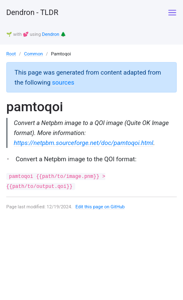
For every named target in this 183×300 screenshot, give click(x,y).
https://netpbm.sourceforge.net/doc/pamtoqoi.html (83, 143)
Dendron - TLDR (32, 12)
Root (11, 54)
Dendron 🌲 (54, 34)
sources (63, 82)
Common (33, 54)
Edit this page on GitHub (100, 207)
